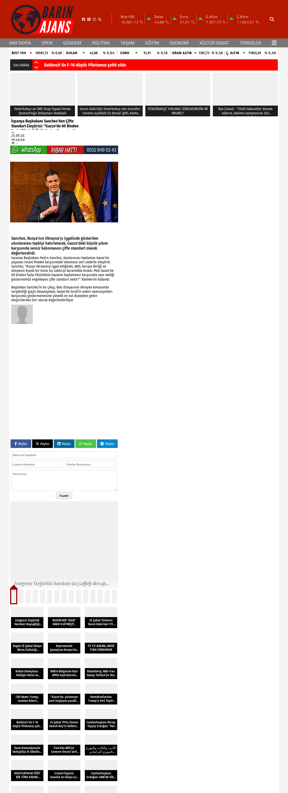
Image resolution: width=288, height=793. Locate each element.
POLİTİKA (101, 42)
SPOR (47, 42)
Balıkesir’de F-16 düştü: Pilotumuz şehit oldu (85, 65)
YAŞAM (128, 42)
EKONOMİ (179, 42)
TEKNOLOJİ (250, 42)
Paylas (21, 444)
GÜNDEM (72, 42)
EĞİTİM (152, 42)
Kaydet (64, 495)
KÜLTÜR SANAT (214, 42)
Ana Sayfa (20, 42)
